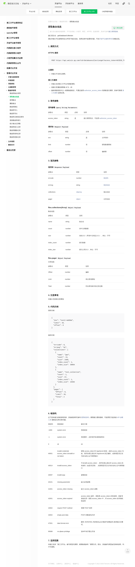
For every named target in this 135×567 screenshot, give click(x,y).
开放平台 (58, 3)
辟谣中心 (68, 564)
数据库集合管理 (15, 93)
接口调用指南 (113, 31)
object (78, 199)
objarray (79, 192)
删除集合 (13, 103)
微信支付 (11, 145)
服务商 (80, 3)
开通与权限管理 (13, 77)
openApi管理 (12, 33)
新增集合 (13, 100)
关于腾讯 (51, 564)
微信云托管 (11, 150)
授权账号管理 (12, 28)
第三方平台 (73, 11)
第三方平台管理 (13, 38)
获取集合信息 (14, 97)
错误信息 (107, 185)
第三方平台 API (89, 11)
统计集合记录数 (15, 123)
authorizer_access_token (92, 90)
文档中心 (59, 564)
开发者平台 (69, 3)
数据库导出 (13, 113)
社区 (110, 3)
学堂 (117, 3)
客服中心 (76, 564)
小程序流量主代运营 (15, 58)
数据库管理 (12, 90)
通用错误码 (85, 417)
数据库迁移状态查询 (17, 117)
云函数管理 (12, 87)
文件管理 (11, 141)
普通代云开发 (12, 73)
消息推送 (11, 84)
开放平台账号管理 (14, 43)
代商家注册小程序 (14, 48)
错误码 (106, 178)
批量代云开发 (12, 68)
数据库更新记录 (15, 137)
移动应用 (45, 11)
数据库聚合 (13, 107)
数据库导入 (13, 110)
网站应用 (59, 11)
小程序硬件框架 (107, 11)
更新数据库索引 (15, 120)
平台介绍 (32, 11)
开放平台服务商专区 (106, 39)
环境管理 (11, 80)
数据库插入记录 (15, 127)
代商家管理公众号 (14, 63)
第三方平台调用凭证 (15, 23)
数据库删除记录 (15, 130)
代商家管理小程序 (14, 53)
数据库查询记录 (15, 134)
